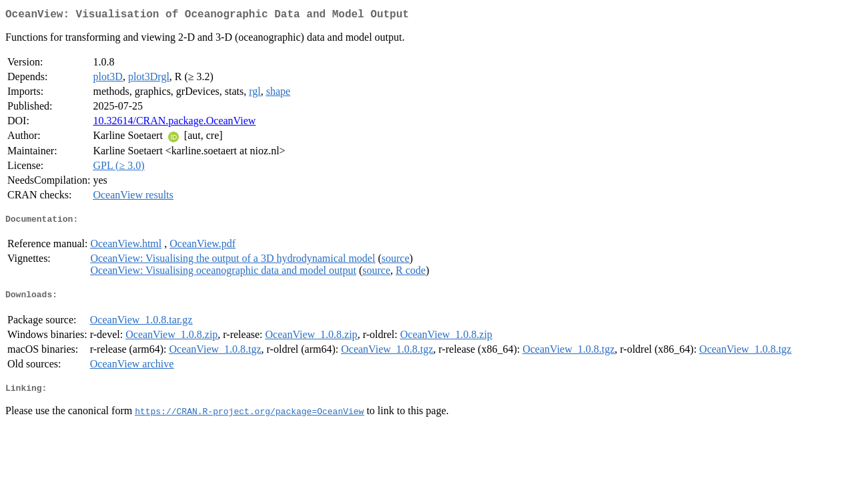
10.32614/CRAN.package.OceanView (174, 123)
